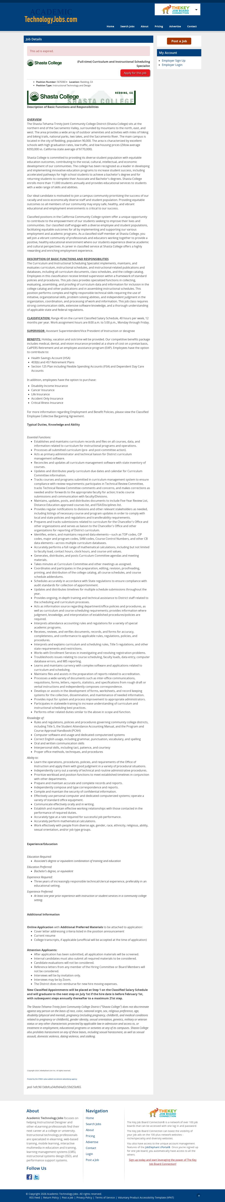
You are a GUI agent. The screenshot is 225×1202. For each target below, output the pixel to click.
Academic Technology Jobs (62, 1193)
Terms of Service (105, 1197)
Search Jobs (127, 26)
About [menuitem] (90, 1130)
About (144, 26)
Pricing (159, 26)
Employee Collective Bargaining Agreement (55, 416)
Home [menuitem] (90, 1118)
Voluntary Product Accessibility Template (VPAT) (146, 1197)
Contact (192, 26)
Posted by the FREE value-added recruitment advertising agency (52, 1079)
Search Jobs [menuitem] (93, 1124)
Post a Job (179, 41)
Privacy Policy (84, 1197)
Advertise (175, 26)
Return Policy (51, 1197)
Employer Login (172, 65)
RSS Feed (34, 1197)
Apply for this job (135, 73)
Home (110, 26)
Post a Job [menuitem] (92, 1160)
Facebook (29, 1177)
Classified (142, 412)
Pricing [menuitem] (90, 1136)
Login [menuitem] (89, 1154)
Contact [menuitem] (91, 1148)
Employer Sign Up (173, 61)
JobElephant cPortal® (157, 1147)
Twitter (36, 1177)
